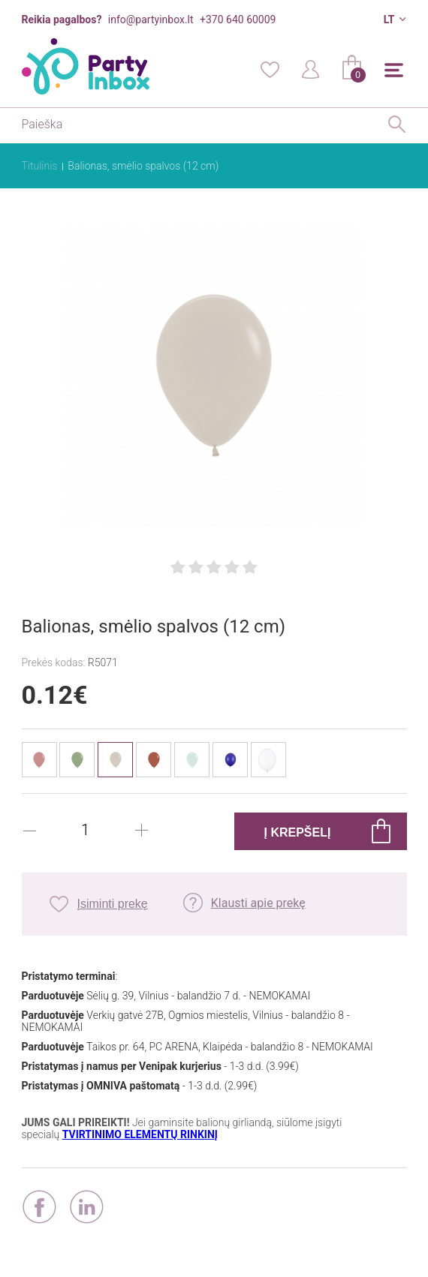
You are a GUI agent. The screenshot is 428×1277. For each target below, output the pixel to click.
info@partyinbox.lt (151, 20)
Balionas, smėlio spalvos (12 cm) (143, 166)
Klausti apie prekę (258, 903)
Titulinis (40, 166)
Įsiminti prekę (112, 903)
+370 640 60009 (238, 20)
